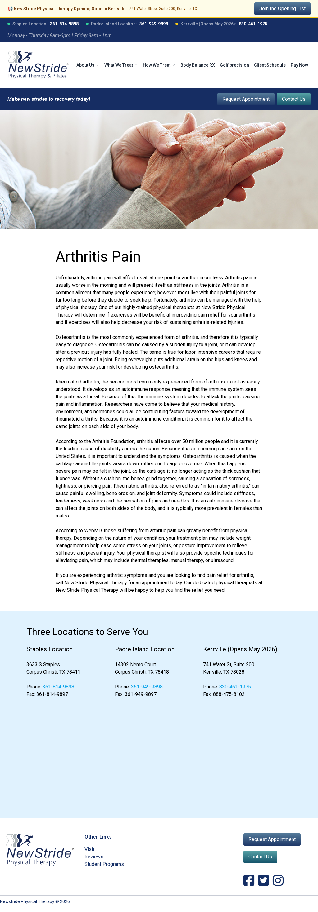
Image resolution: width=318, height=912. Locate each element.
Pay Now (299, 65)
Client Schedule (270, 65)
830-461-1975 (253, 23)
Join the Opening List (282, 8)
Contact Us (294, 99)
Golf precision (234, 65)
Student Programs (104, 864)
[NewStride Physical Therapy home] (38, 65)
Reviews (93, 857)
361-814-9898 (64, 23)
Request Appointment (246, 99)
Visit (89, 849)
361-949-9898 (153, 23)
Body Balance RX (197, 65)
